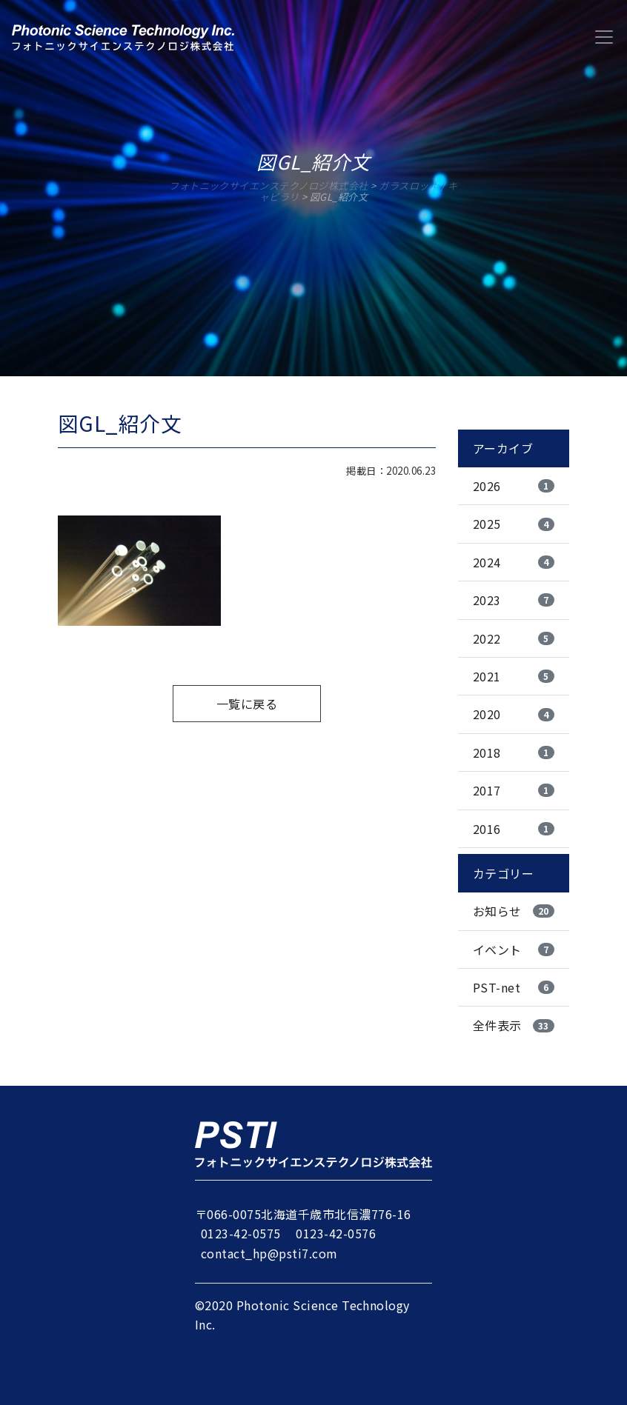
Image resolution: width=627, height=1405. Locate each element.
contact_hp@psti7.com (269, 1253)
